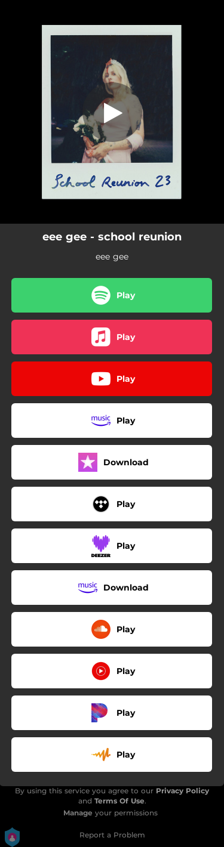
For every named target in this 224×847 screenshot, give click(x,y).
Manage (78, 812)
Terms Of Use (119, 800)
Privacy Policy (182, 790)
